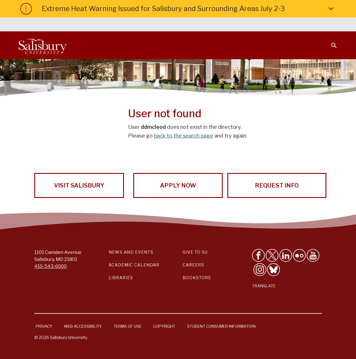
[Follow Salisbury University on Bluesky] (273, 269)
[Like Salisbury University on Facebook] (258, 255)
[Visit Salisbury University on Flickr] (299, 255)
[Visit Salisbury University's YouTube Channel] (313, 255)
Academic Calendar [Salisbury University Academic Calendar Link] (134, 264)
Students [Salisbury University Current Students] (204, 25)
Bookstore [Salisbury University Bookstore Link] (197, 277)
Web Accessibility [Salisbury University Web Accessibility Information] (83, 326)
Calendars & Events (164, 25)
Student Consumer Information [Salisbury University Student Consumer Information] (221, 326)
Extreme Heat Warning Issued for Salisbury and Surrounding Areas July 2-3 (189, 8)
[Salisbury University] (42, 45)
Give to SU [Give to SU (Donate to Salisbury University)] (195, 252)
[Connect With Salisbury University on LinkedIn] (285, 255)
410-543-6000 (50, 266)
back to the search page (183, 136)
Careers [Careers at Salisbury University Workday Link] (193, 264)
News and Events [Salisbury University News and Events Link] (131, 252)
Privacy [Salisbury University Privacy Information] (44, 326)
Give (325, 25)
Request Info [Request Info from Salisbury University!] (277, 185)
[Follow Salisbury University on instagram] (259, 269)
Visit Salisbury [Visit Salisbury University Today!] (79, 185)
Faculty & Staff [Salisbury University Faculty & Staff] (239, 25)
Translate (264, 286)
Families (273, 25)
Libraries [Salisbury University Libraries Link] (121, 277)
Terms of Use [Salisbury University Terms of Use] (127, 326)
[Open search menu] (330, 42)
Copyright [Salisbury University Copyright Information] (164, 326)
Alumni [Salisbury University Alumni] (298, 25)
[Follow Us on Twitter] (272, 255)
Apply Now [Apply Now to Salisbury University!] (178, 185)
